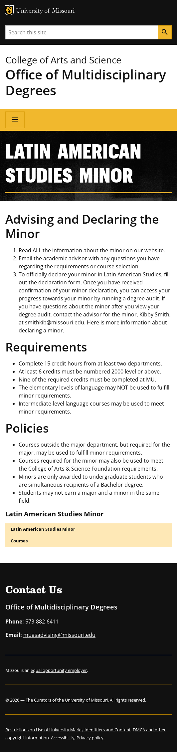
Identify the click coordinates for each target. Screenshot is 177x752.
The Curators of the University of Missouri (67, 700)
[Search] (165, 32)
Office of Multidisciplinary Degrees (85, 82)
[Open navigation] (15, 119)
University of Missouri (45, 11)
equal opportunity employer (59, 670)
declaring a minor (41, 330)
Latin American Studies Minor (43, 529)
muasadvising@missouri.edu (59, 635)
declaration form (59, 282)
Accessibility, (63, 738)
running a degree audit (130, 298)
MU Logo (9, 10)
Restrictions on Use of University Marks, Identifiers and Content (68, 730)
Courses (19, 541)
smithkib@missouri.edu (54, 322)
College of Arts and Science (63, 59)
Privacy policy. (90, 738)
